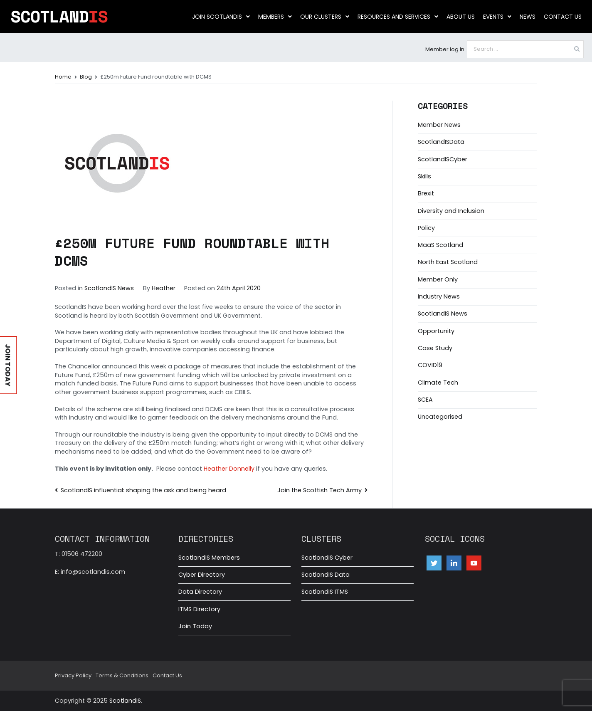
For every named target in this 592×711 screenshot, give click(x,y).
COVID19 (430, 365)
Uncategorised (440, 416)
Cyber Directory (201, 574)
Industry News (439, 296)
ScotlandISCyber (442, 159)
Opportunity (436, 331)
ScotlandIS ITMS (324, 592)
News (527, 16)
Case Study (435, 348)
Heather (163, 288)
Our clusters (324, 16)
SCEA (425, 399)
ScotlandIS (125, 700)
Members (275, 16)
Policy (426, 228)
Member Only (438, 279)
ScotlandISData (441, 142)
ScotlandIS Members (209, 557)
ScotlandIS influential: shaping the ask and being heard (143, 490)
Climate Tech (438, 382)
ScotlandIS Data (325, 574)
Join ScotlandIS (221, 16)
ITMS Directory (199, 609)
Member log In (444, 49)
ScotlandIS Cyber (327, 557)
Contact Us (563, 16)
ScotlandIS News (109, 288)
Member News (439, 125)
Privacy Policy (73, 675)
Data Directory (200, 592)
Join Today (195, 626)
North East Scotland (448, 262)
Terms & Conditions (122, 675)
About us (460, 16)
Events (497, 16)
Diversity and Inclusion (451, 211)
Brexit (426, 193)
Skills (424, 176)
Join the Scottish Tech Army (319, 490)
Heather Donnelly (229, 468)
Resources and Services (398, 16)
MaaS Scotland (440, 245)
